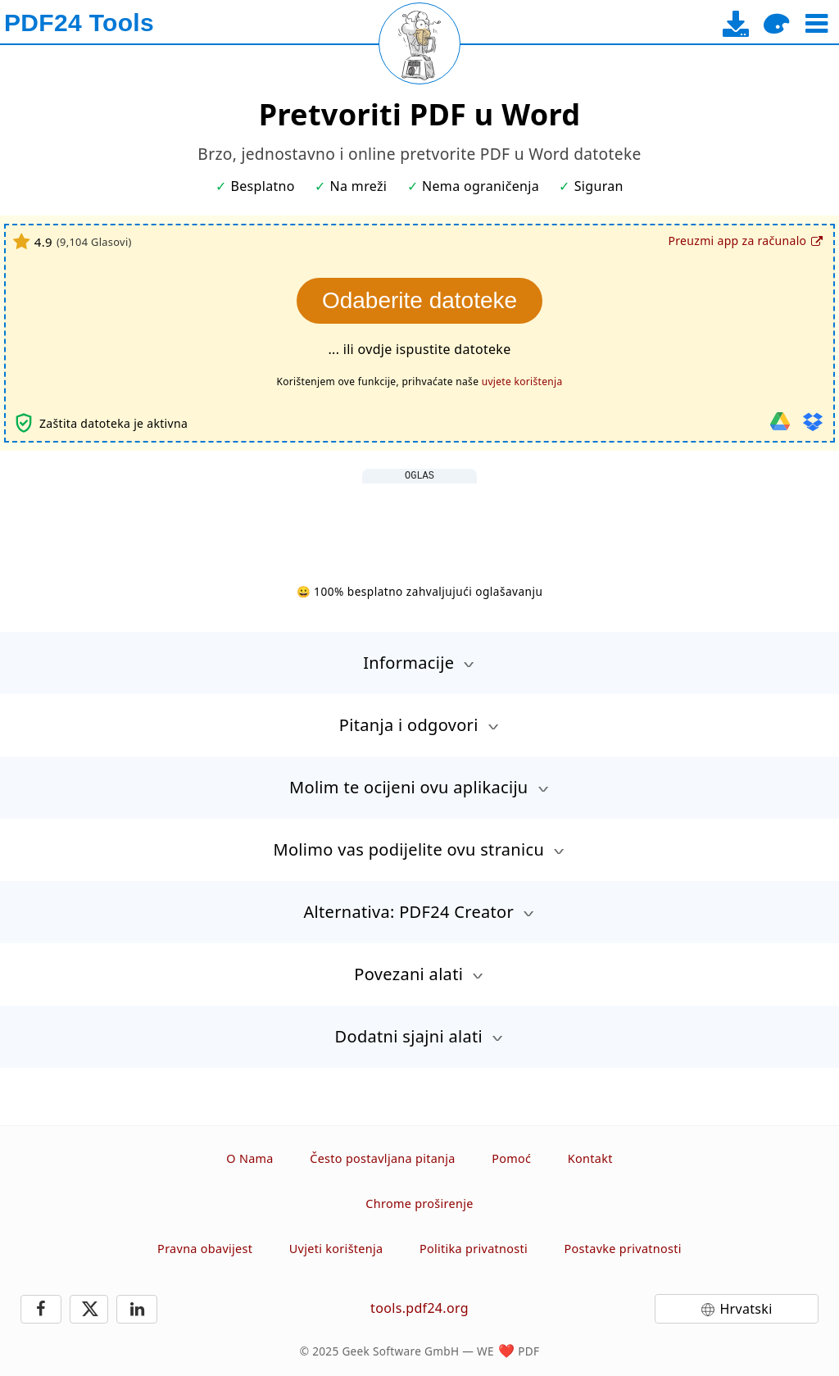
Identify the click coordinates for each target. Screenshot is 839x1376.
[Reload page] (419, 43)
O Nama (249, 1158)
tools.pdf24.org (419, 1308)
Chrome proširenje (419, 1203)
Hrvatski (745, 1309)
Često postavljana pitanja (383, 1158)
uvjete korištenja (522, 381)
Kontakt (590, 1158)
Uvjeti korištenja (336, 1248)
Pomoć (511, 1158)
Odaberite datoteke (419, 300)
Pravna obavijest (204, 1248)
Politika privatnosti (474, 1248)
